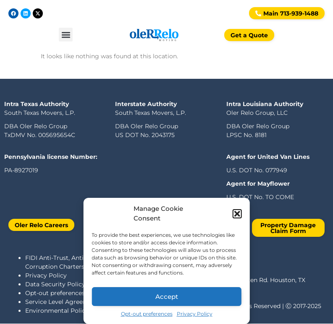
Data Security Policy (55, 284)
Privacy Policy (194, 314)
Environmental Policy (57, 310)
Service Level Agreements (63, 302)
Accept (166, 297)
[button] (237, 214)
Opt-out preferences (147, 314)
